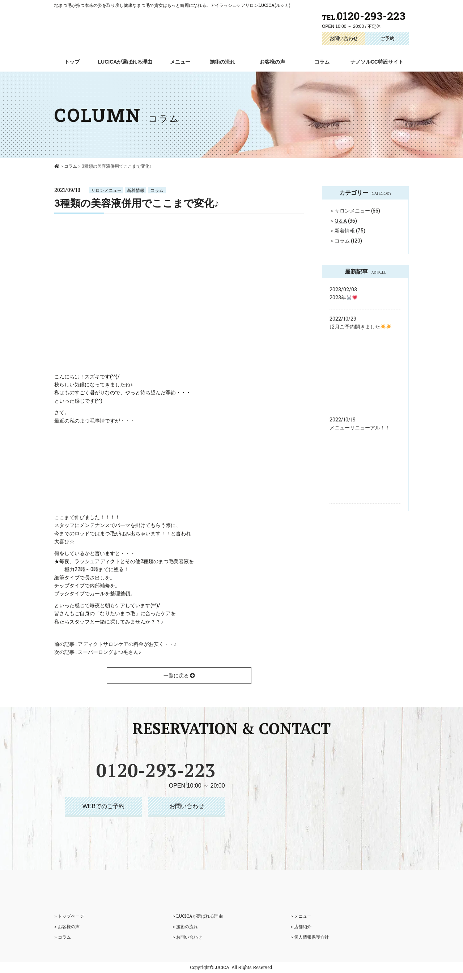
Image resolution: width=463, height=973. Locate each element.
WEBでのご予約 (103, 806)
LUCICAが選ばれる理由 (125, 62)
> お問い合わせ (187, 937)
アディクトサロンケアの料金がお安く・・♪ (127, 643)
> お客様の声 (67, 926)
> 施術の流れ (185, 926)
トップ (72, 62)
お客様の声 (272, 62)
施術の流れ (222, 62)
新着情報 (135, 190)
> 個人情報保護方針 (309, 937)
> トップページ (69, 916)
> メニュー (300, 916)
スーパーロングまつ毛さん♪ (109, 651)
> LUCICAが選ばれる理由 (198, 916)
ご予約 (387, 38)
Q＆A (341, 220)
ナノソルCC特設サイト (377, 62)
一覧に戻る (179, 675)
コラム (322, 62)
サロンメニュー (106, 190)
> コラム (62, 937)
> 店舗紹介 (300, 926)
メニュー (180, 62)
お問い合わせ (344, 38)
